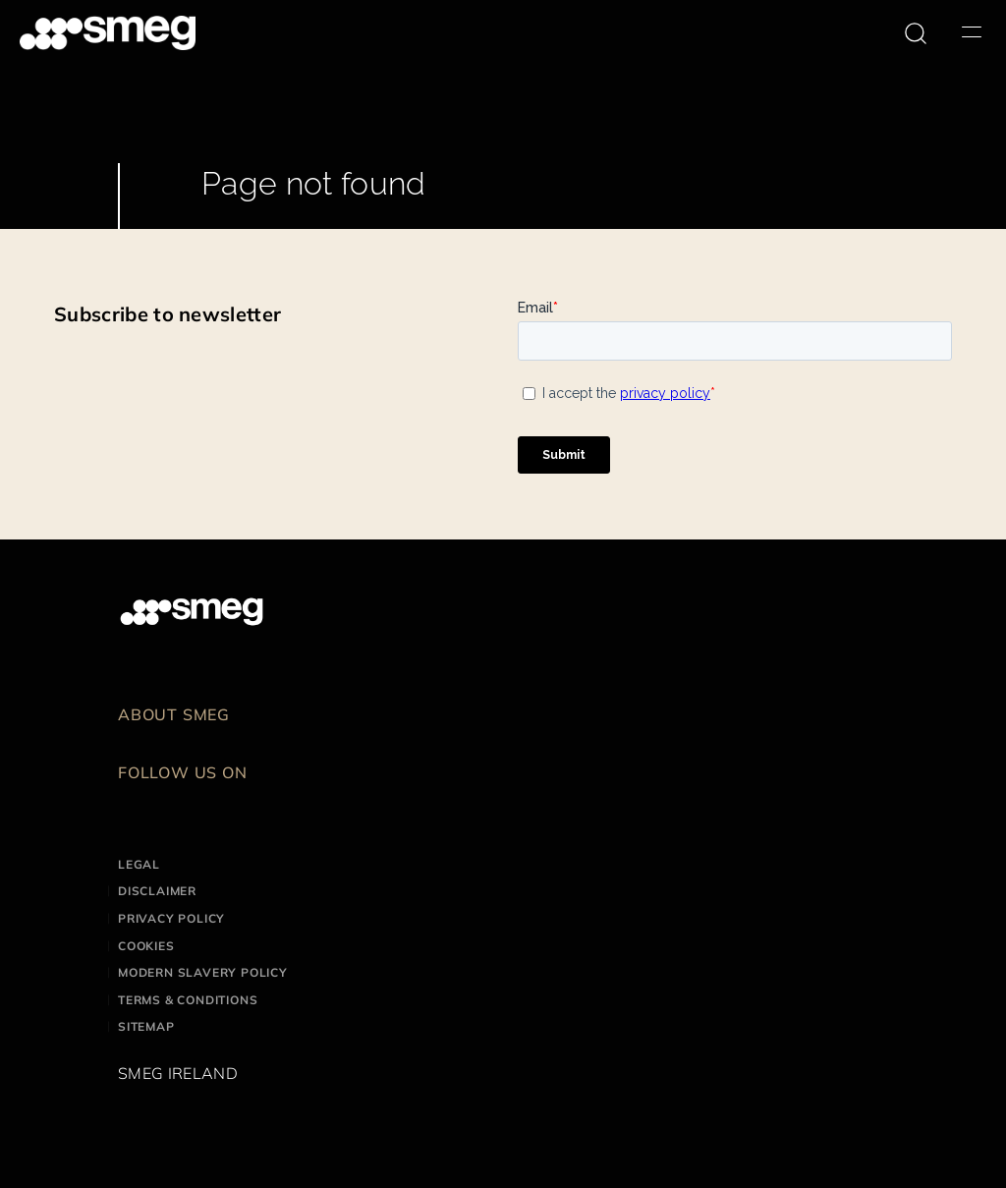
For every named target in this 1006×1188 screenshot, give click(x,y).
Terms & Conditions (187, 999)
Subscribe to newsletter (167, 314)
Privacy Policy (171, 918)
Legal (139, 864)
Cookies (146, 945)
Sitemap (146, 1026)
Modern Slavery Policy (203, 972)
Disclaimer (157, 890)
